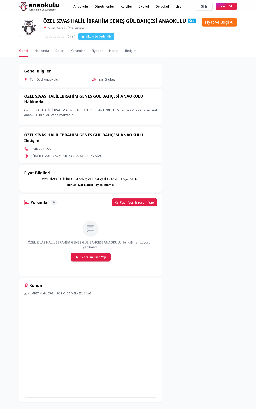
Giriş (204, 6)
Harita (114, 51)
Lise (178, 6)
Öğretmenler (104, 6)
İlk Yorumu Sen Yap (90, 257)
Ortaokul (162, 6)
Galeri (59, 51)
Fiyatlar (97, 51)
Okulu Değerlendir (96, 37)
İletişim (130, 51)
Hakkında (41, 51)
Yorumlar (78, 51)
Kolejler (126, 6)
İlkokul (144, 6)
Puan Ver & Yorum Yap (134, 202)
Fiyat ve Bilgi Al (219, 22)
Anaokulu (80, 6)
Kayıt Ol (226, 6)
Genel (23, 51)
